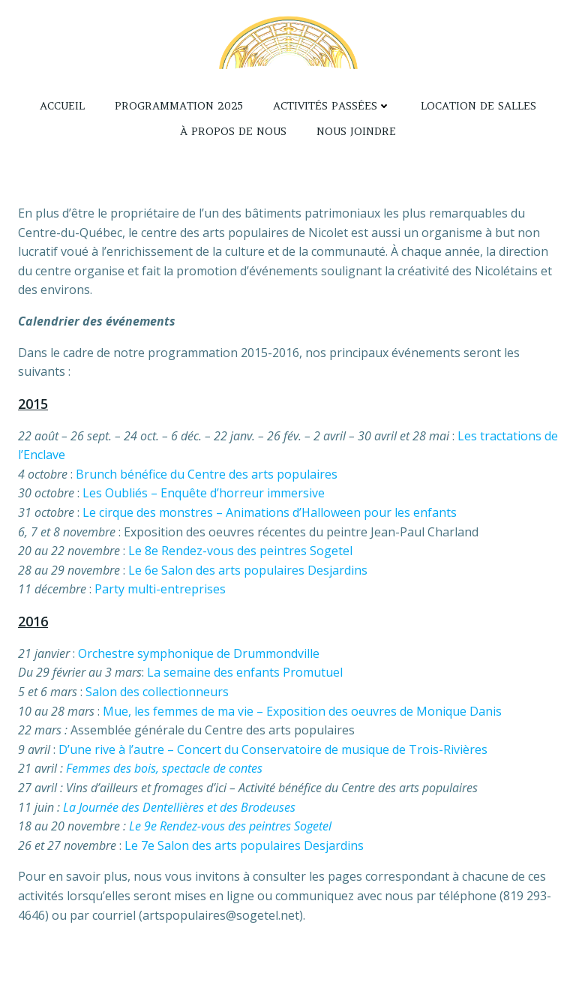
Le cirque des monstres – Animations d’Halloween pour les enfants (269, 512)
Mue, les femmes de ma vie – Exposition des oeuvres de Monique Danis (302, 711)
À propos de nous (233, 131)
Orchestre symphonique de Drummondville (199, 653)
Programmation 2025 (179, 106)
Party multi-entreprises (160, 589)
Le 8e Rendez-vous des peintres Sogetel (240, 550)
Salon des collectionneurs (157, 691)
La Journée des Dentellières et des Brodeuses (179, 807)
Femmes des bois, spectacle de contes (164, 768)
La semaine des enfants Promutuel (245, 672)
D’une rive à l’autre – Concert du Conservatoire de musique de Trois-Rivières (273, 749)
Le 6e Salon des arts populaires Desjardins (248, 570)
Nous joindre (356, 131)
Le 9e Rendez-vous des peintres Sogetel (230, 826)
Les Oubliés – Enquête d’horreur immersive (203, 493)
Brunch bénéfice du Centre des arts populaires (207, 474)
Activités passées (332, 106)
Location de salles (478, 106)
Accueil (62, 106)
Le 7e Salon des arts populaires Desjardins (244, 845)
